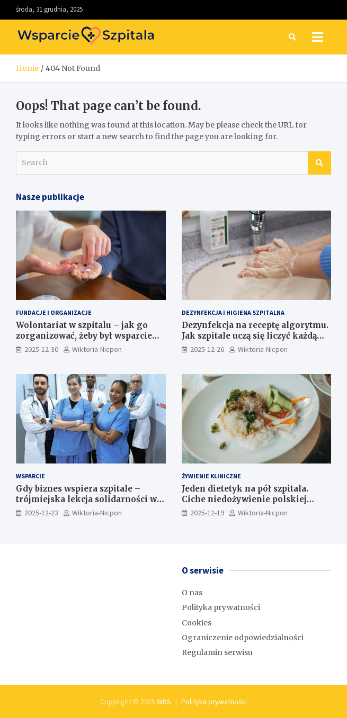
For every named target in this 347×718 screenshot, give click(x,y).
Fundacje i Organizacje (54, 312)
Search (319, 163)
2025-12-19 (207, 512)
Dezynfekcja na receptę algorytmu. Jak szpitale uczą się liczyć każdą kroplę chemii (255, 335)
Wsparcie (30, 476)
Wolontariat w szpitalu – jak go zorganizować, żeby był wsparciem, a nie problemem (89, 335)
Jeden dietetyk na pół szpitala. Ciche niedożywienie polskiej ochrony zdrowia (245, 499)
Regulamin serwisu (217, 652)
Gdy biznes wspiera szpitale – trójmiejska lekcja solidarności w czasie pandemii (86, 499)
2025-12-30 (41, 349)
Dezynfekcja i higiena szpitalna (233, 312)
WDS (164, 701)
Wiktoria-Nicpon (97, 349)
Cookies (196, 623)
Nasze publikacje (50, 197)
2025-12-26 (207, 349)
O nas (192, 592)
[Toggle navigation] (317, 37)
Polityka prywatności (221, 607)
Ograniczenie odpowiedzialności (243, 637)
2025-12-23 (41, 512)
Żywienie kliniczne (211, 476)
